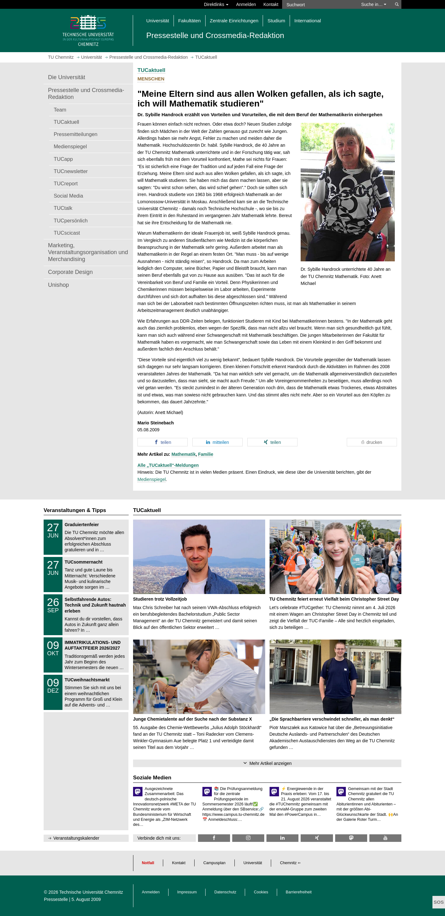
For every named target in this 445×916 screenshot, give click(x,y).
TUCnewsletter (71, 171)
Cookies (261, 892)
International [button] (307, 20)
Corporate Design (70, 272)
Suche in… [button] (373, 4)
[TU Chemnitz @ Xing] (317, 838)
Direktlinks (216, 4)
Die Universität (66, 77)
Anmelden (246, 4)
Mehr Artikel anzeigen (270, 763)
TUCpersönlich (71, 220)
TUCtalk (63, 208)
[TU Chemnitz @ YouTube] (385, 838)
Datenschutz (225, 892)
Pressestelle (56, 899)
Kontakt (271, 4)
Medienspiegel (70, 146)
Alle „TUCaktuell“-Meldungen (168, 465)
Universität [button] (157, 20)
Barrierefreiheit (299, 892)
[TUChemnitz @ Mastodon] (351, 838)
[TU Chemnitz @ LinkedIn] (282, 838)
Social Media (68, 196)
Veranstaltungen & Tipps (75, 510)
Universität (253, 863)
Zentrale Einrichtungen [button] (234, 20)
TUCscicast (67, 233)
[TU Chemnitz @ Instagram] (248, 838)
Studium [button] (276, 20)
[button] (162, 442)
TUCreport (66, 183)
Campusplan (214, 863)
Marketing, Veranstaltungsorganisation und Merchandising (88, 252)
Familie (205, 454)
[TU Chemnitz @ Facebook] (214, 838)
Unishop (58, 285)
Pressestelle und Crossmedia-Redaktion (86, 93)
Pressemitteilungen (75, 134)
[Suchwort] (318, 4)
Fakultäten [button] (189, 20)
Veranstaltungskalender (76, 838)
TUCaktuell (66, 122)
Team (60, 109)
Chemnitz (288, 863)
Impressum (187, 892)
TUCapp (63, 159)
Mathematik (183, 454)
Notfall (148, 863)
